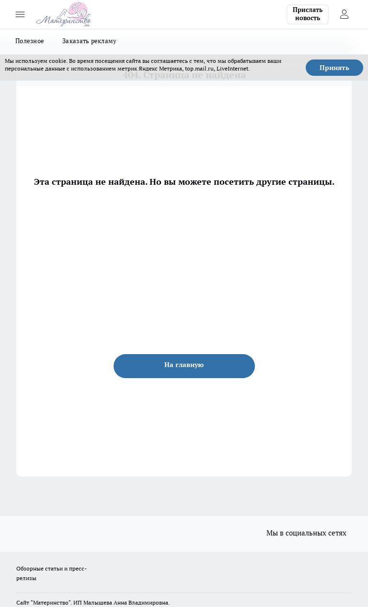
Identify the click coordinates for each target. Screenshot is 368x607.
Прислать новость (307, 14)
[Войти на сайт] (344, 14)
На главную (184, 364)
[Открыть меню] (20, 14)
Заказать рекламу (89, 40)
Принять (334, 67)
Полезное (29, 40)
